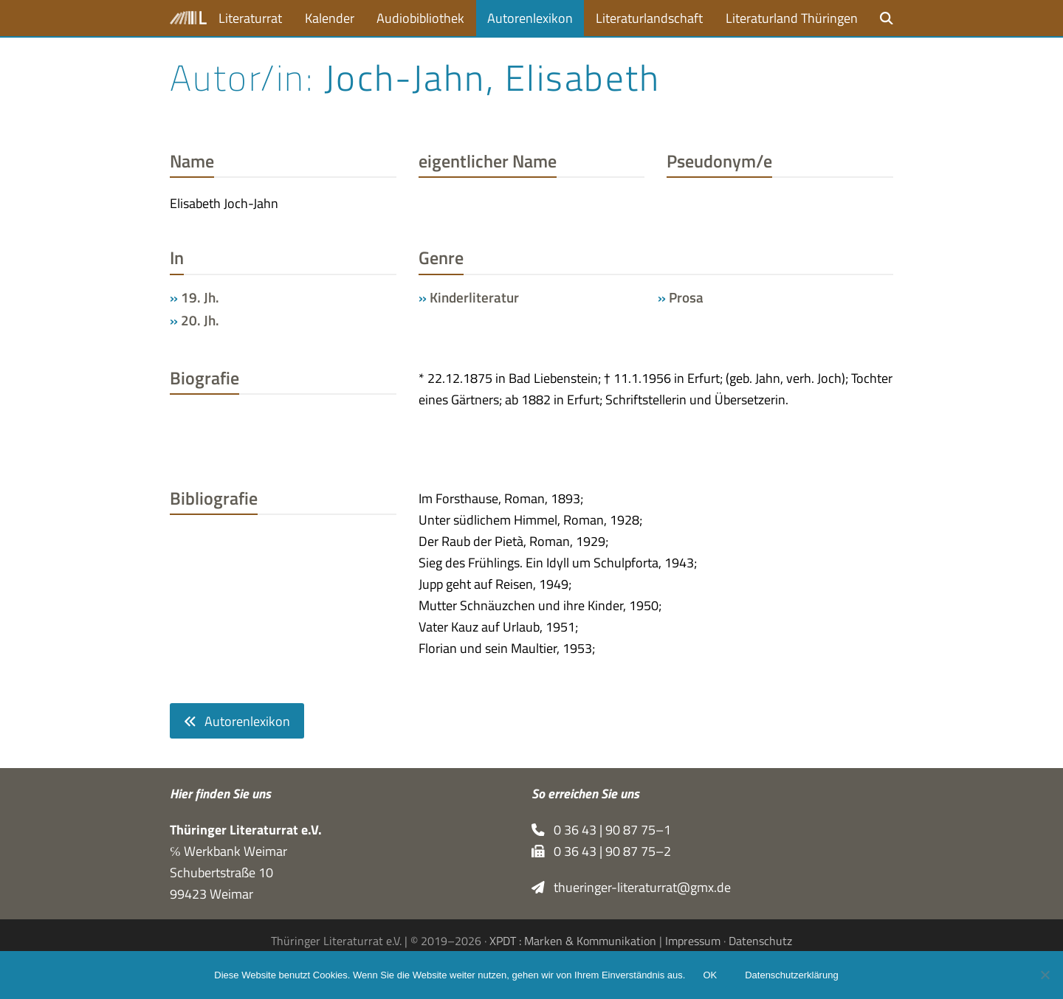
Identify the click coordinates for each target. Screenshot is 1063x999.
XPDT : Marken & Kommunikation (572, 941)
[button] (886, 18)
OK (710, 975)
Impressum (692, 941)
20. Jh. (200, 320)
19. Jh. (200, 297)
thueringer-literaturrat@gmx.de (631, 887)
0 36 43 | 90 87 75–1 (601, 830)
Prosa (686, 297)
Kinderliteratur (474, 297)
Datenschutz (760, 941)
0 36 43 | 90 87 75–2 (601, 851)
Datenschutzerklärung (791, 975)
